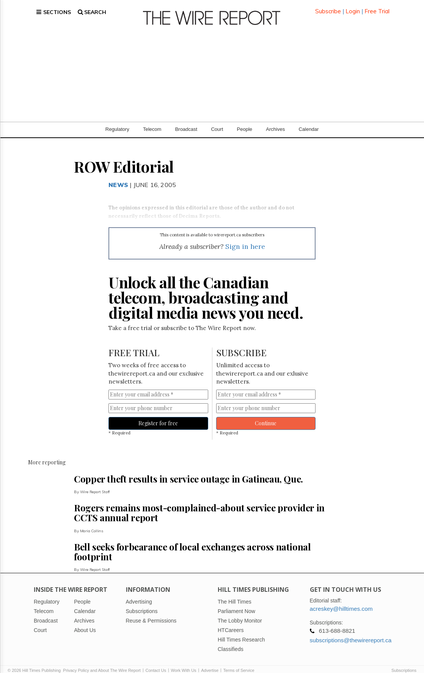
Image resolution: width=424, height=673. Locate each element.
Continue (265, 415)
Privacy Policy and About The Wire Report (102, 662)
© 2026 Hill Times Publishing (35, 662)
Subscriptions (403, 662)
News (118, 177)
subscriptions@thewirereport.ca (351, 632)
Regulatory (117, 121)
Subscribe (328, 7)
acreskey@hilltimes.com (341, 601)
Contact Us (156, 662)
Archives (275, 121)
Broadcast (186, 121)
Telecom (152, 121)
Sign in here (245, 238)
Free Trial (376, 7)
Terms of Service (238, 662)
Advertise (209, 662)
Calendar (308, 121)
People (244, 121)
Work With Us (183, 662)
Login (352, 7)
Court (217, 121)
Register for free (158, 415)
